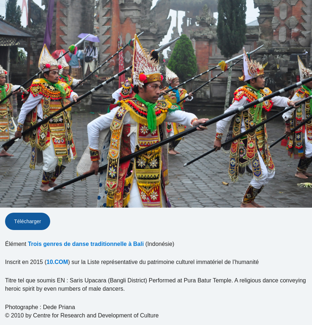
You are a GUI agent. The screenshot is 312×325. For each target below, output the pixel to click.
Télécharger (27, 221)
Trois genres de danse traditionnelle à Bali (86, 244)
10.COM (57, 262)
